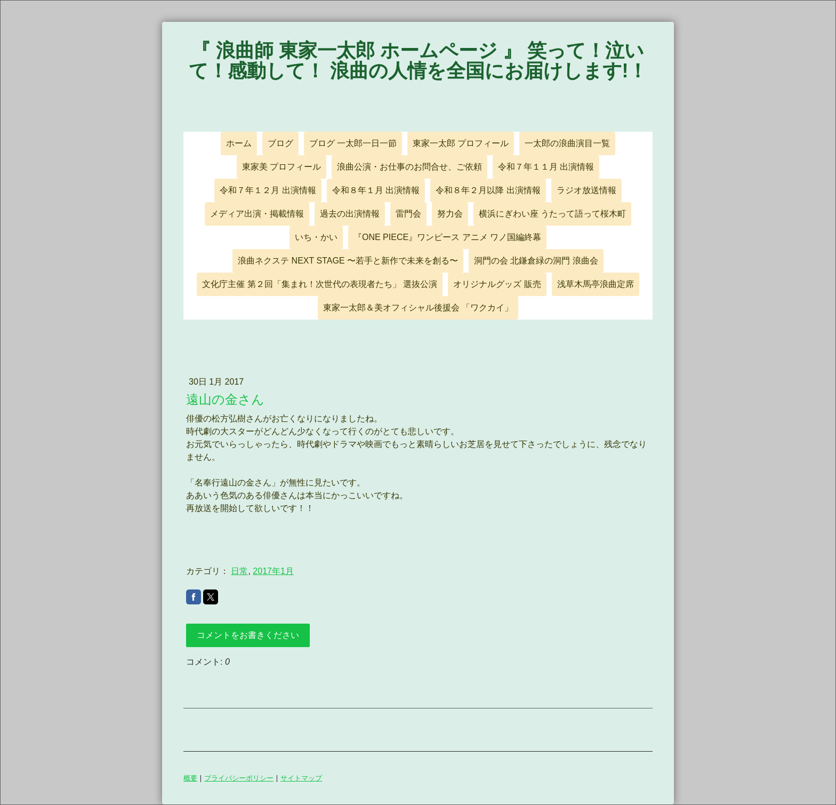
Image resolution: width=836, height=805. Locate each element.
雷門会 (408, 213)
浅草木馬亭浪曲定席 (595, 284)
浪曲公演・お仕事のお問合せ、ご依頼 (409, 166)
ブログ (280, 143)
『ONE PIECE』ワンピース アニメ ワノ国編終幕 (447, 237)
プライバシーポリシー (239, 778)
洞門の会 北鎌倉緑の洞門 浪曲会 (536, 260)
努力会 (450, 213)
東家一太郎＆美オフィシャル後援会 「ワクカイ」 (418, 307)
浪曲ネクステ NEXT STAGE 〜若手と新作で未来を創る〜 (348, 260)
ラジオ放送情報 (586, 190)
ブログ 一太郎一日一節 (353, 143)
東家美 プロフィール (281, 166)
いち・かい (316, 237)
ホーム (239, 143)
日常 (239, 571)
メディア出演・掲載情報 (257, 213)
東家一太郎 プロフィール (461, 143)
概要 (190, 778)
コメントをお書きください (248, 635)
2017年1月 (273, 571)
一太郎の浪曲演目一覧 (567, 143)
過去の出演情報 (350, 213)
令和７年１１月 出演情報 (546, 166)
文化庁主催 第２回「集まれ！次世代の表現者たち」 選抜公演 (319, 284)
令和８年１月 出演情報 (376, 190)
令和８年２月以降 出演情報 (488, 190)
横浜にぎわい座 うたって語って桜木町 (552, 213)
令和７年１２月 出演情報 (268, 190)
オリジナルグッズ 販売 (497, 284)
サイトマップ (301, 778)
